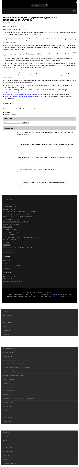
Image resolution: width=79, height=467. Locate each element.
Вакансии (6, 268)
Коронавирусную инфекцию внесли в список (19, 92)
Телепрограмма (8, 451)
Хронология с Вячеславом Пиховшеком (18, 217)
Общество (7, 112)
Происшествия (8, 323)
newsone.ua (55, 296)
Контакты (6, 432)
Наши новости (7, 448)
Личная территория (10, 232)
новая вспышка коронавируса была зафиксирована (40, 80)
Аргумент (6, 245)
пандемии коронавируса (68, 32)
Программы (7, 345)
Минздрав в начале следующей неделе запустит (21, 96)
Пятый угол (7, 227)
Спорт (5, 326)
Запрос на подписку (11, 224)
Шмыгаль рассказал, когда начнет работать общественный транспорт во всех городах (45, 145)
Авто (4, 341)
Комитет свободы (10, 240)
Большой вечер (9, 209)
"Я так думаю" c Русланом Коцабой (16, 214)
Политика (6, 311)
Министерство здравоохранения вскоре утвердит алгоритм (24, 94)
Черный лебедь (9, 250)
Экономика (7, 315)
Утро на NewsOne (9, 206)
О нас (5, 263)
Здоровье (6, 334)
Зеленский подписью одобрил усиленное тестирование (38, 90)
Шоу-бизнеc (7, 330)
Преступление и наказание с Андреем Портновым (22, 237)
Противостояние (10, 229)
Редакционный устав (9, 463)
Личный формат (9, 234)
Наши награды (7, 459)
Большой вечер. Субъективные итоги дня (19, 211)
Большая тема (8, 252)
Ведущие (6, 260)
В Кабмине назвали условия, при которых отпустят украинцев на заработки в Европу (44, 157)
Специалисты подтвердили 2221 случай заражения (21, 85)
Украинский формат (10, 204)
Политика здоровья (11, 219)
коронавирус (13, 114)
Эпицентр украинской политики (15, 222)
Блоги (5, 425)
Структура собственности (13, 265)
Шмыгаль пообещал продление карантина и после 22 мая (35, 169)
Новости (6, 307)
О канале (6, 429)
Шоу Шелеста (8, 242)
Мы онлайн (8, 118)
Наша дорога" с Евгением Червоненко (17, 247)
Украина (7, 114)
